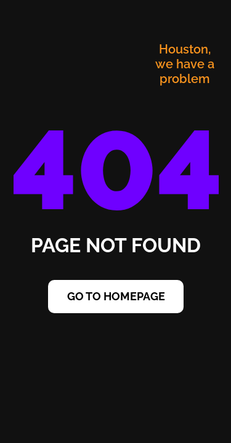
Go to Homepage (116, 296)
